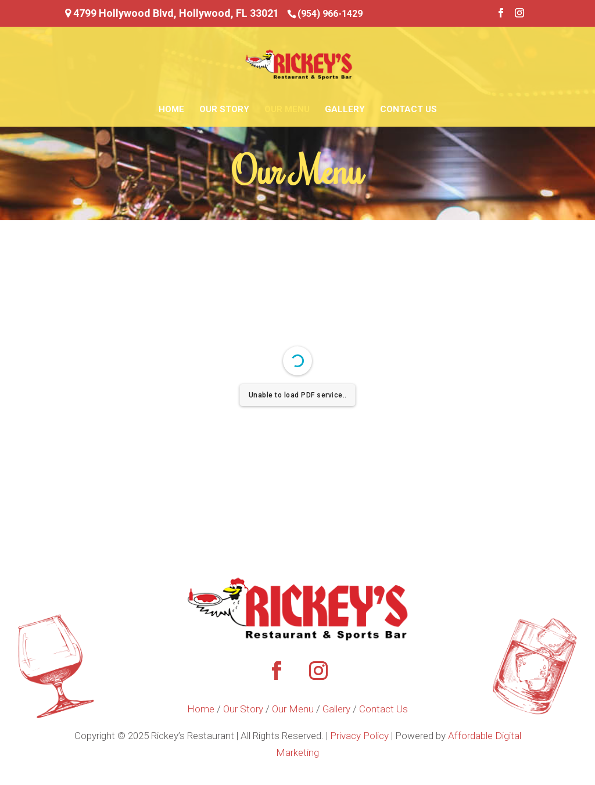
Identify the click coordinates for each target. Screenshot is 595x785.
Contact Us (408, 109)
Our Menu (287, 109)
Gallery (345, 109)
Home (171, 109)
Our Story (224, 109)
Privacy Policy (359, 735)
